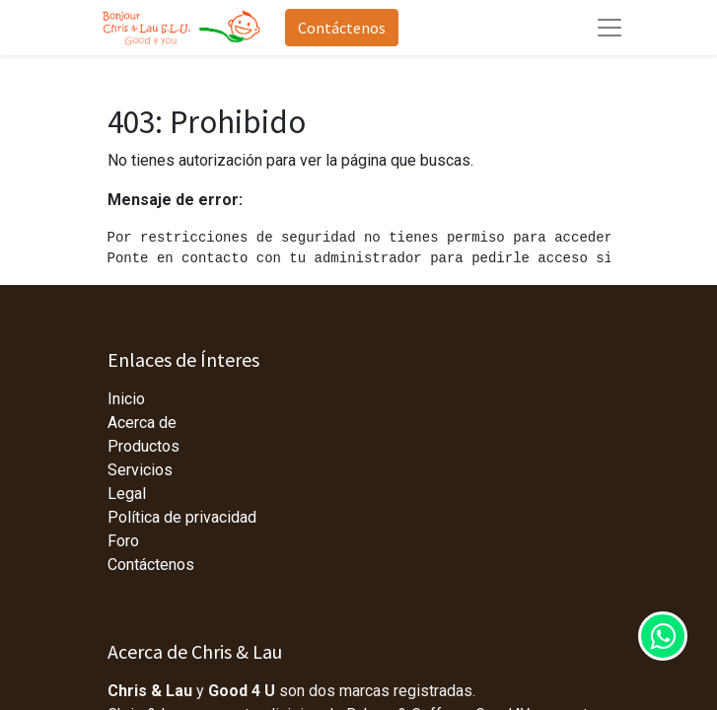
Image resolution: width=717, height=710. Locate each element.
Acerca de (142, 422)
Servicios (140, 470)
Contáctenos (342, 27)
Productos (143, 446)
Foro (123, 541)
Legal (127, 493)
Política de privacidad (182, 517)
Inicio (126, 399)
